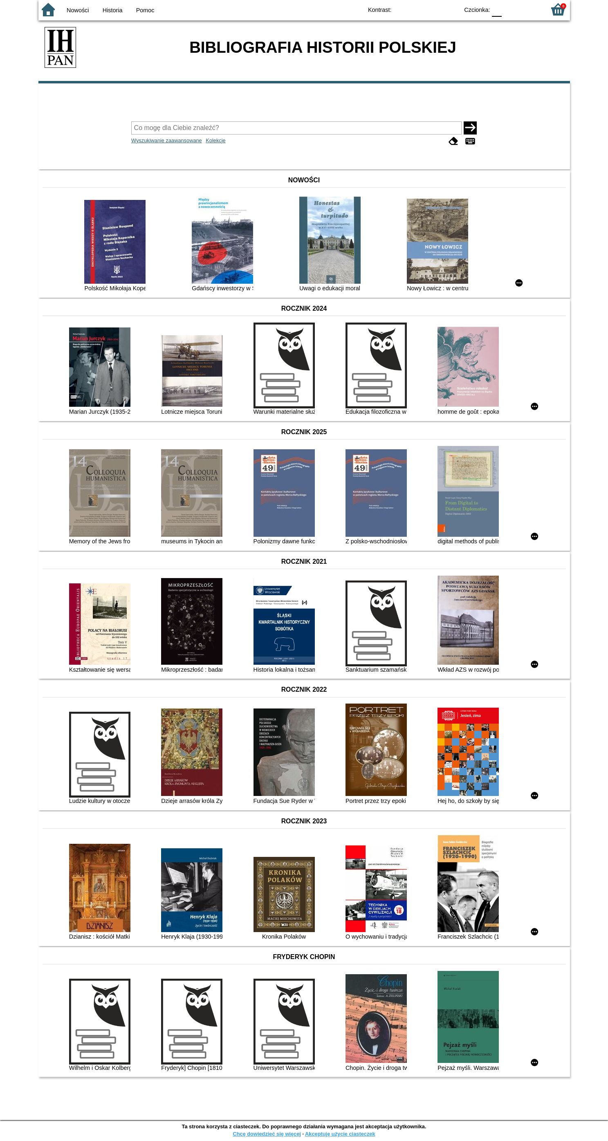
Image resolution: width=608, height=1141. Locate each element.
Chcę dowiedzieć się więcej (267, 1134)
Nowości (78, 10)
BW (417, 9)
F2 (530, 9)
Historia (113, 10)
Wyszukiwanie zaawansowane (166, 140)
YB (433, 9)
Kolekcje (215, 140)
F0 (497, 9)
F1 (511, 9)
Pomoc (145, 10)
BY (450, 9)
